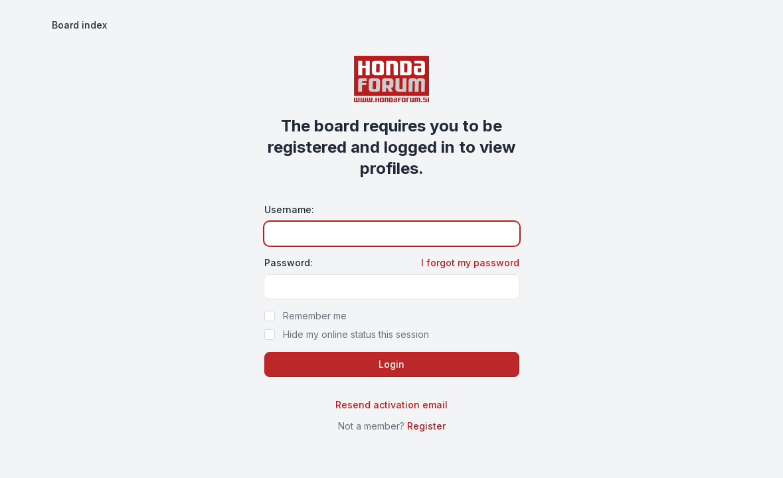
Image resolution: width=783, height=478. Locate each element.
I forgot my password (470, 262)
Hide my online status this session (356, 334)
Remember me (315, 315)
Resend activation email (391, 404)
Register (426, 426)
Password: (288, 262)
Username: (289, 209)
